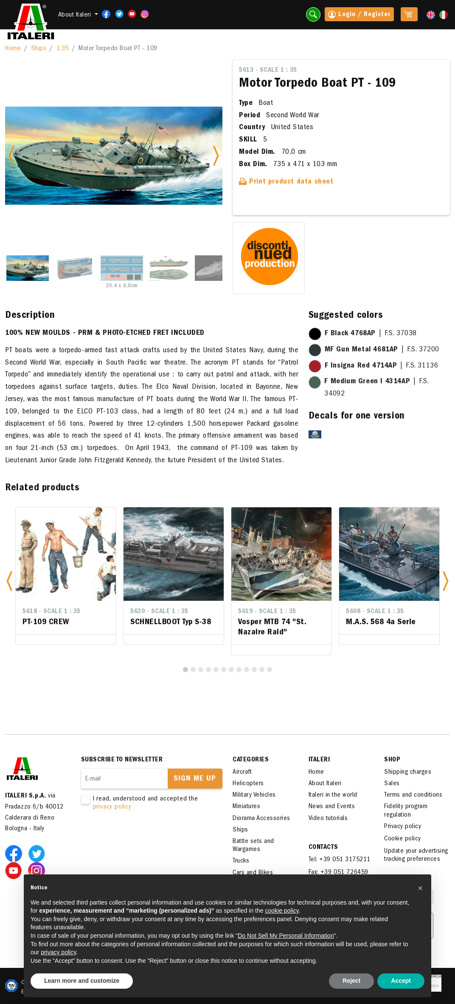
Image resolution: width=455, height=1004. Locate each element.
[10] (254, 669)
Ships (39, 48)
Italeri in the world (333, 795)
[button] (9, 581)
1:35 (62, 48)
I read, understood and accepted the (146, 803)
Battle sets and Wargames (253, 845)
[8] (239, 669)
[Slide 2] (74, 268)
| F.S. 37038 (371, 334)
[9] (246, 669)
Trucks (241, 861)
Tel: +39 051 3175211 (340, 860)
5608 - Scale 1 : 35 (375, 611)
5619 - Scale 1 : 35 (267, 611)
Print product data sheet (286, 182)
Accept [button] (401, 980)
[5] (216, 669)
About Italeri (325, 784)
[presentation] (145, 838)
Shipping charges (407, 772)
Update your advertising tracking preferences (416, 855)
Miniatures (246, 806)
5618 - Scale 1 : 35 (51, 611)
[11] (261, 669)
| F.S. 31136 (381, 366)
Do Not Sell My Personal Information (286, 935)
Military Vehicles (254, 795)
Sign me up (195, 779)
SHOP (392, 760)
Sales (392, 784)
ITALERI (319, 760)
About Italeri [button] (75, 15)
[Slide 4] (169, 268)
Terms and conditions (413, 795)
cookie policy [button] (281, 910)
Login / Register (359, 15)
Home (13, 48)
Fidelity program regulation (405, 810)
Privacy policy (402, 826)
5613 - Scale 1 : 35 (268, 70)
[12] (269, 669)
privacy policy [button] (58, 952)
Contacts (323, 847)
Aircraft (242, 772)
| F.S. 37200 (382, 350)
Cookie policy (402, 839)
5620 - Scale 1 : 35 (159, 611)
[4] (208, 669)
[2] (193, 669)
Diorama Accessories (261, 818)
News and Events (332, 806)
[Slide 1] (27, 268)
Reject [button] (351, 980)
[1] (185, 669)
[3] (200, 669)
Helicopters (248, 784)
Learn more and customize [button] (81, 980)
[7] (231, 669)
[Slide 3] (122, 268)
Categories (251, 760)
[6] (223, 669)
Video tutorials (328, 818)
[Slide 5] (216, 268)
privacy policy (112, 807)
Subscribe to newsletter (122, 760)
